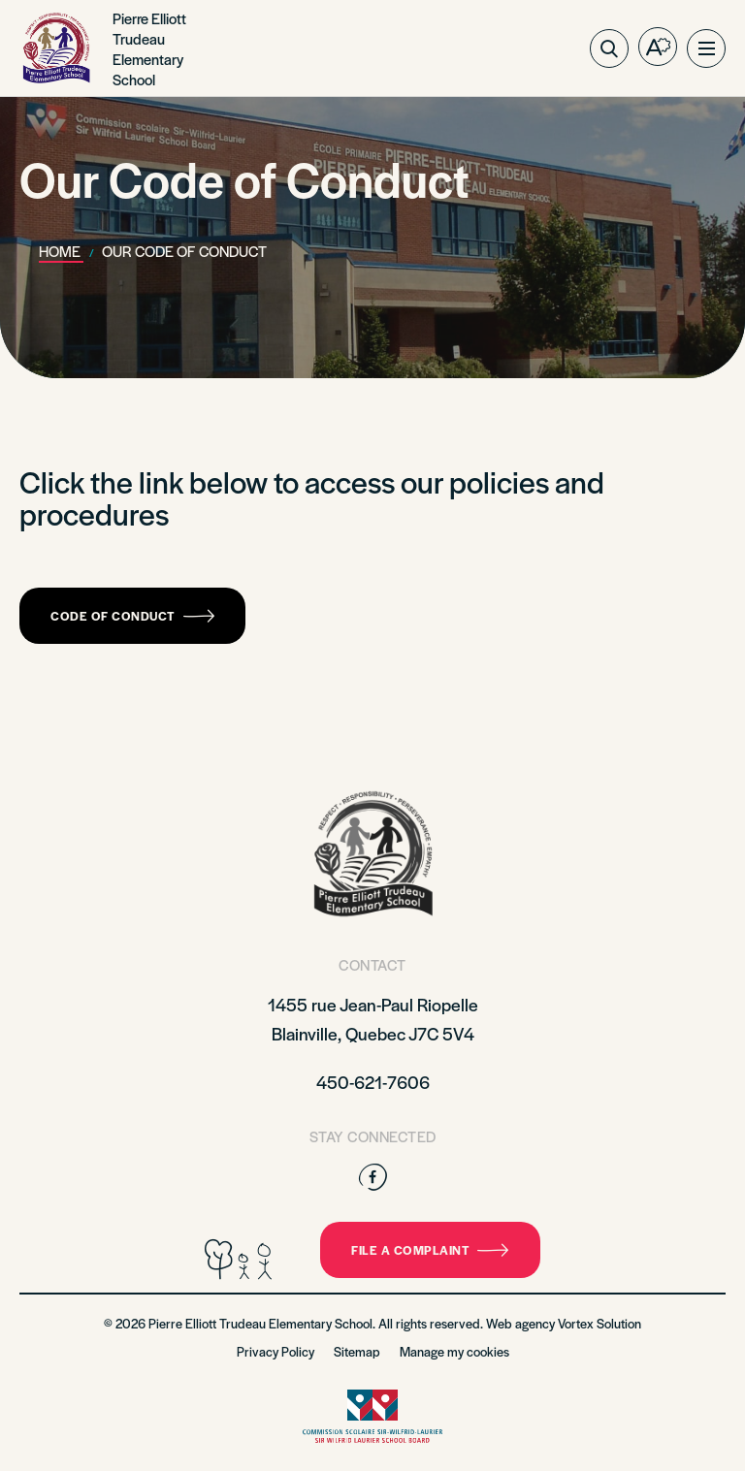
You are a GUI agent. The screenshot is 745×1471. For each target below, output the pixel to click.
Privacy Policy (275, 1351)
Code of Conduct (132, 615)
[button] (706, 48)
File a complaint (430, 1250)
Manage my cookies (454, 1351)
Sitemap (357, 1351)
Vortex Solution (599, 1323)
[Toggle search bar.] (609, 48)
